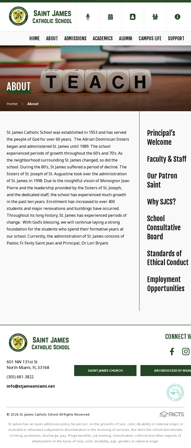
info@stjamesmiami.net (31, 386)
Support (176, 38)
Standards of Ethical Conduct (168, 258)
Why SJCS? (161, 202)
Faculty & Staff (166, 159)
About (52, 38)
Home (34, 38)
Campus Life (150, 38)
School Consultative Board (164, 227)
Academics (103, 38)
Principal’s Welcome (161, 138)
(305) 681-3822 (20, 377)
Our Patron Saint (162, 180)
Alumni (125, 38)
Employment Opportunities (166, 284)
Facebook (172, 351)
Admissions (75, 38)
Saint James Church (105, 370)
